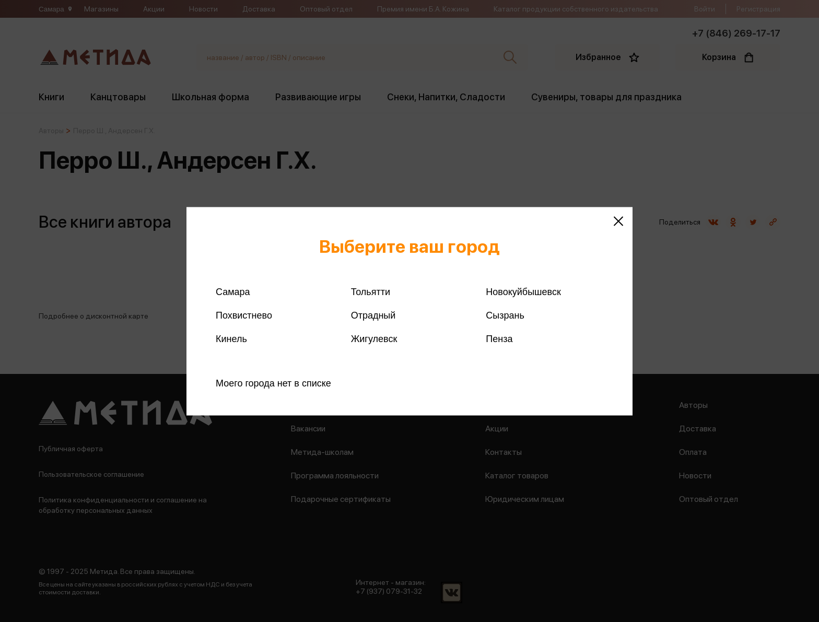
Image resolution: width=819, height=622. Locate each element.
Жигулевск (374, 338)
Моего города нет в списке (273, 383)
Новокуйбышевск (523, 291)
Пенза (499, 338)
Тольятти (370, 291)
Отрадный (373, 315)
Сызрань (505, 315)
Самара (233, 291)
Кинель (231, 338)
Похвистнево (244, 315)
